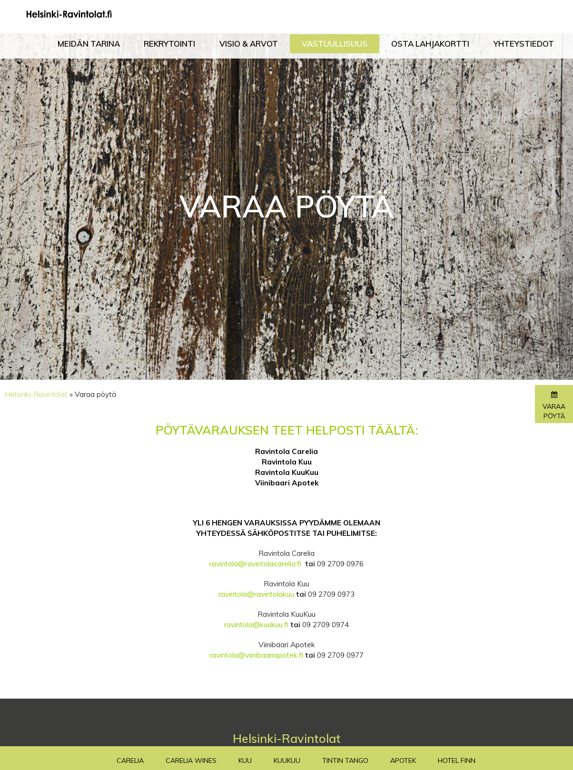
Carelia (130, 760)
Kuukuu (287, 760)
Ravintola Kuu (287, 461)
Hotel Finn (456, 760)
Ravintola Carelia (286, 451)
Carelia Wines (191, 760)
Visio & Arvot (248, 44)
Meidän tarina (89, 44)
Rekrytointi (169, 44)
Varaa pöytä (554, 405)
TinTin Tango (345, 760)
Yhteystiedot (524, 44)
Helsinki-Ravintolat (36, 394)
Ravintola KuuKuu (286, 472)
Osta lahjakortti (430, 44)
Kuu (245, 760)
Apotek (403, 760)
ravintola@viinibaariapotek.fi (256, 655)
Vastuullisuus (334, 44)
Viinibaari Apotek (286, 482)
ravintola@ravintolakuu (256, 594)
